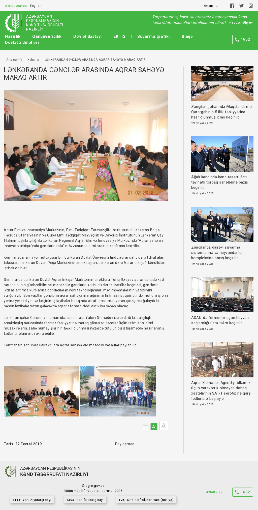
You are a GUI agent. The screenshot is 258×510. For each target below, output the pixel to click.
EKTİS (119, 36)
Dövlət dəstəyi (87, 36)
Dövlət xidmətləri (22, 42)
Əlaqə (187, 36)
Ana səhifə (14, 60)
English (35, 6)
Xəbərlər (33, 60)
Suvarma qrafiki (153, 36)
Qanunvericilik (46, 36)
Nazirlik (13, 36)
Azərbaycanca (16, 6)
